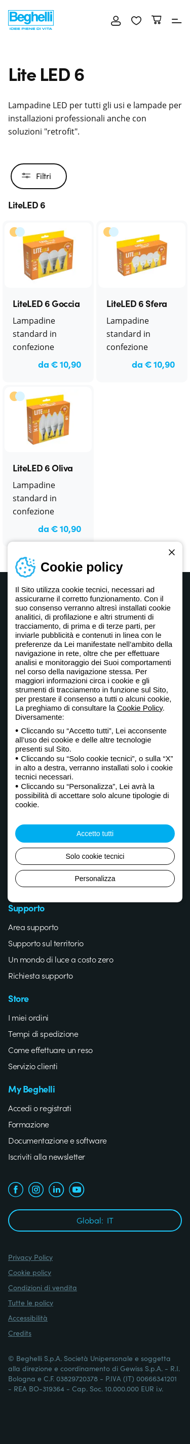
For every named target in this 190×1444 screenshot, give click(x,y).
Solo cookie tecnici (95, 856)
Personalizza (94, 878)
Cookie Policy (140, 708)
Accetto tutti (95, 833)
